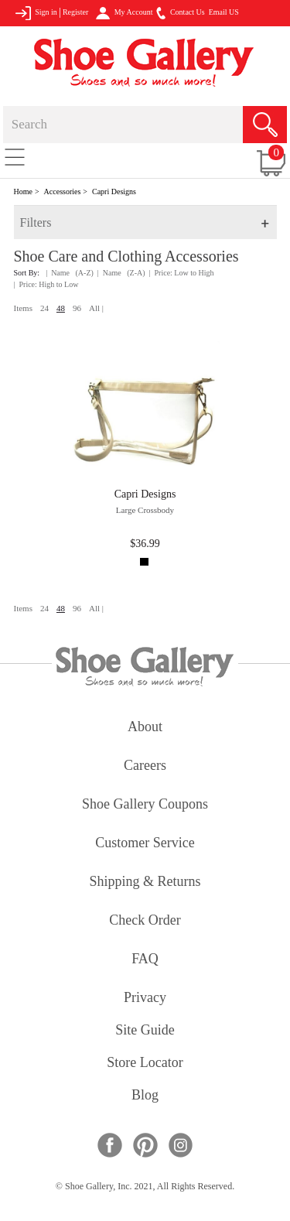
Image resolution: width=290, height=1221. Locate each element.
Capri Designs (114, 191)
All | (96, 308)
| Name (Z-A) (121, 272)
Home (23, 191)
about (145, 727)
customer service (144, 843)
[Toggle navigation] (14, 156)
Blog (145, 1096)
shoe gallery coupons (145, 805)
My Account (124, 13)
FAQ (145, 959)
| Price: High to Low (46, 284)
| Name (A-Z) (70, 272)
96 (77, 308)
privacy (145, 998)
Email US (224, 12)
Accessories (62, 191)
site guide (145, 1031)
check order (144, 921)
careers (145, 766)
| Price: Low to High (181, 272)
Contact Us (180, 13)
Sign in (36, 13)
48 (60, 308)
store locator (145, 1063)
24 (44, 308)
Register (75, 12)
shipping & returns (144, 882)
